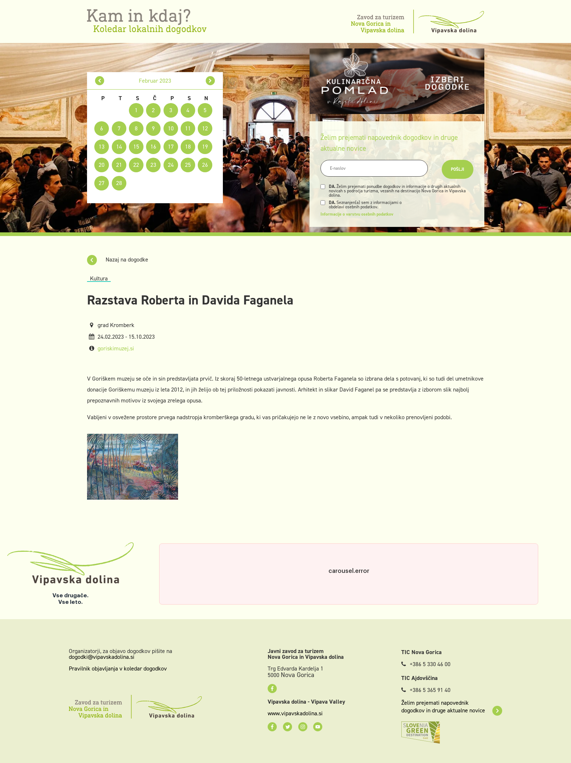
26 (205, 165)
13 (102, 146)
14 (119, 146)
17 (171, 146)
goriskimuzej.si (116, 348)
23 (153, 165)
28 (119, 183)
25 (188, 165)
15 (136, 146)
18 (188, 146)
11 (188, 128)
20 (102, 165)
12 (205, 128)
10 (171, 128)
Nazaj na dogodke (117, 259)
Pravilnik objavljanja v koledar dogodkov (118, 668)
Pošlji (457, 169)
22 (136, 165)
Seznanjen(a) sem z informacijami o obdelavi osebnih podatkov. (365, 204)
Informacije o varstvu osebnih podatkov (356, 214)
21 (119, 165)
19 (205, 146)
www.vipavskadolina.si (295, 713)
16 (153, 146)
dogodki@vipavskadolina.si (101, 657)
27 (102, 183)
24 (171, 165)
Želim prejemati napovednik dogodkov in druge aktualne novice (451, 706)
